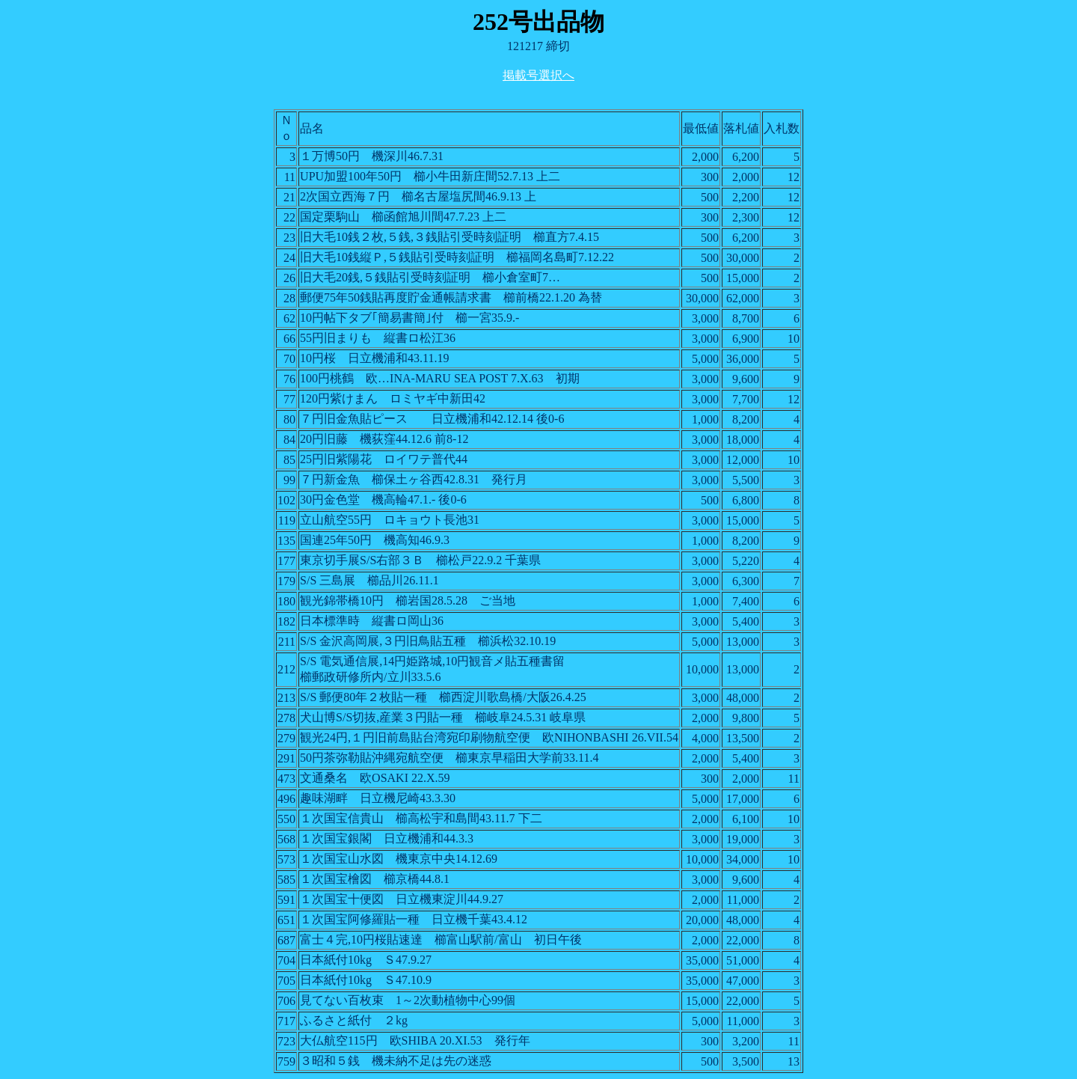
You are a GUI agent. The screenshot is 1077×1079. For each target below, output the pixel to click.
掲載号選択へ (538, 75)
